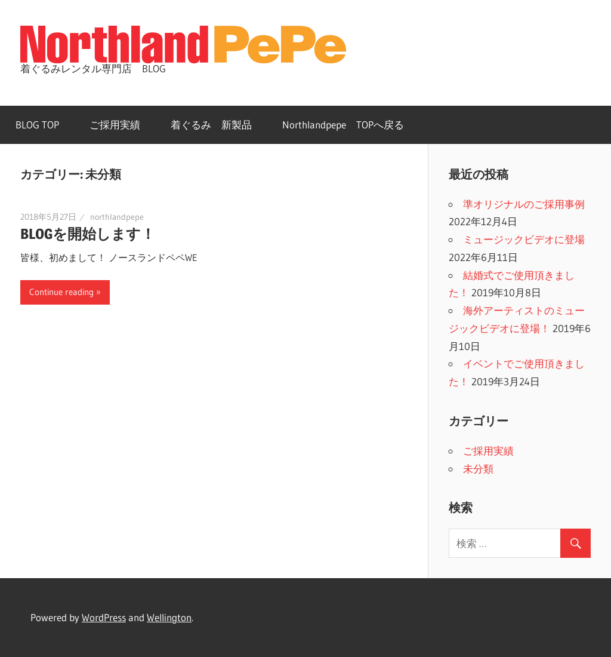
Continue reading (61, 291)
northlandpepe (117, 216)
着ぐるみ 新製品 (211, 124)
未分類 (478, 468)
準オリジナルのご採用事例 (524, 204)
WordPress (104, 617)
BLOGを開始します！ (87, 233)
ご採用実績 (115, 124)
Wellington (169, 617)
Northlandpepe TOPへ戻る (343, 124)
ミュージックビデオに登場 (524, 239)
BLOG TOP (37, 124)
